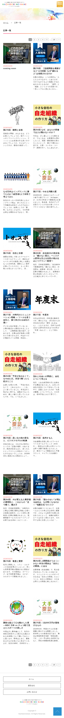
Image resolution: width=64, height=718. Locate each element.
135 (54, 40)
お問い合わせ (32, 692)
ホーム (5, 23)
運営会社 (31, 685)
